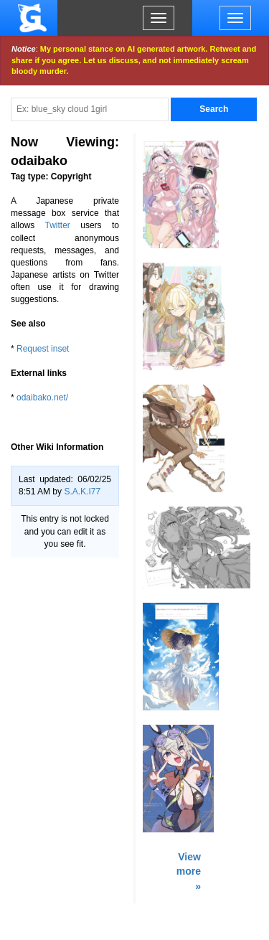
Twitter (57, 225)
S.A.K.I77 (82, 492)
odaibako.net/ (42, 398)
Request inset (42, 349)
